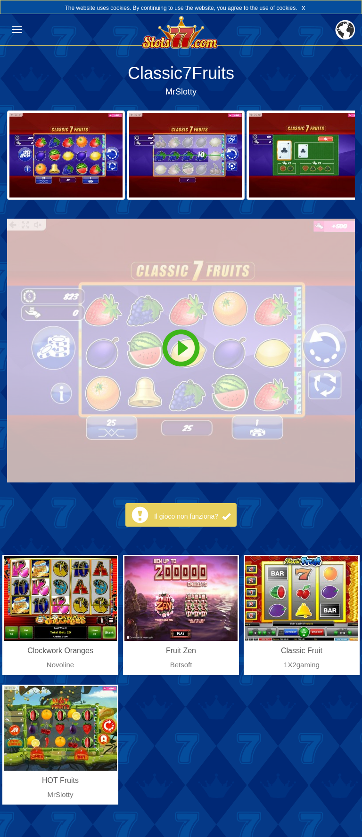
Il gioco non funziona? (192, 516)
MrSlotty (181, 91)
